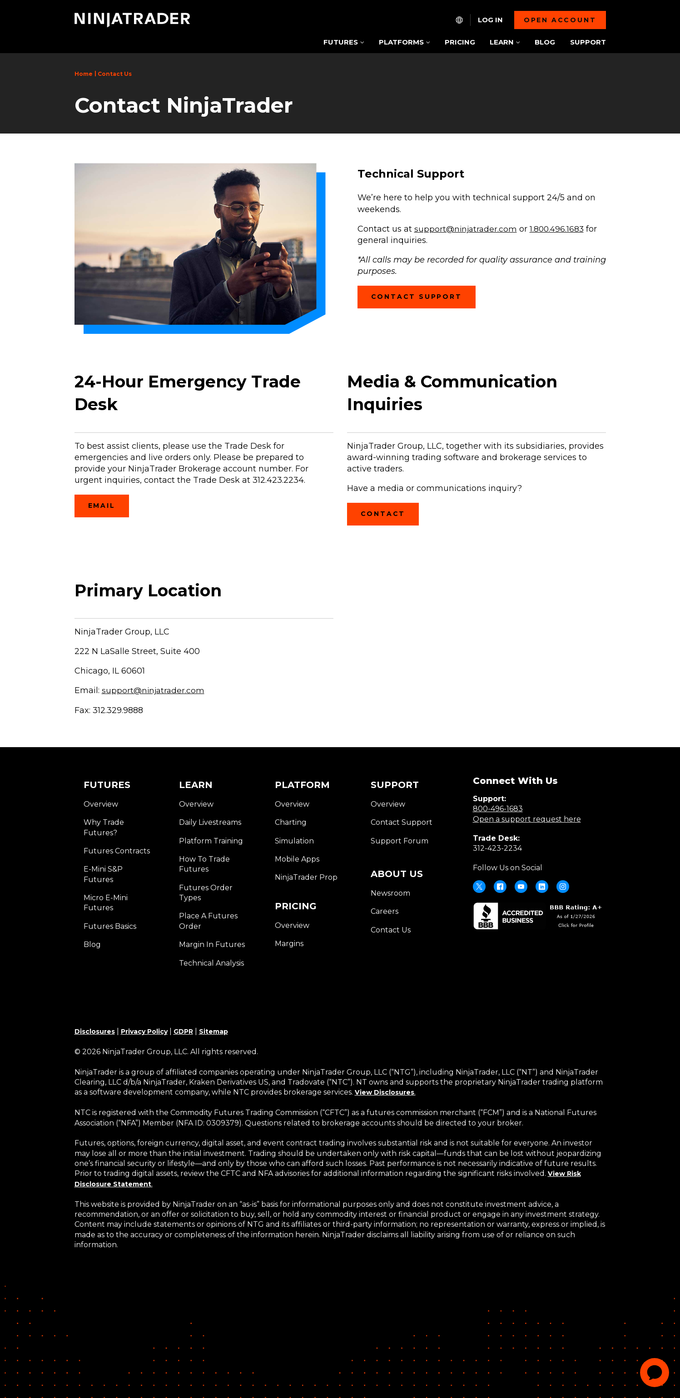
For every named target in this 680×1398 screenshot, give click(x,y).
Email (106, 509)
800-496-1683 (498, 808)
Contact (387, 517)
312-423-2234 (497, 848)
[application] (654, 1372)
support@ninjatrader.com (154, 690)
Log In (490, 20)
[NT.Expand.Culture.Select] (459, 20)
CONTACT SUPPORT (423, 300)
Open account (560, 20)
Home (83, 73)
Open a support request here (527, 819)
